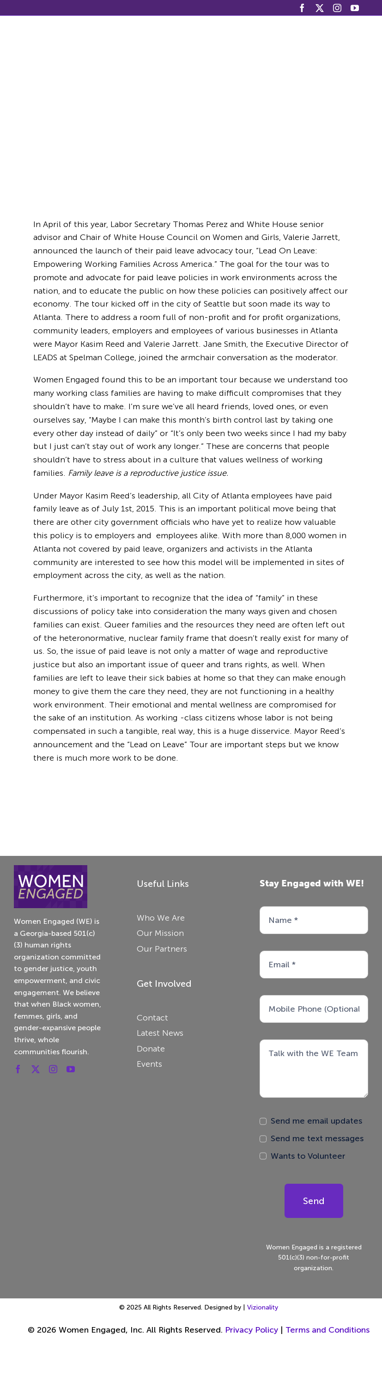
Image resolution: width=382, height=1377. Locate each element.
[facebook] (302, 8)
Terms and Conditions (327, 1330)
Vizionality (262, 1307)
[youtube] (355, 8)
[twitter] (319, 8)
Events (149, 1064)
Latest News (160, 1033)
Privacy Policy (252, 1330)
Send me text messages (317, 1138)
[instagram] (337, 8)
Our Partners (162, 949)
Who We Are (161, 918)
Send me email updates (316, 1121)
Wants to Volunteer (308, 1156)
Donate (151, 1049)
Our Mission (160, 933)
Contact (152, 1018)
